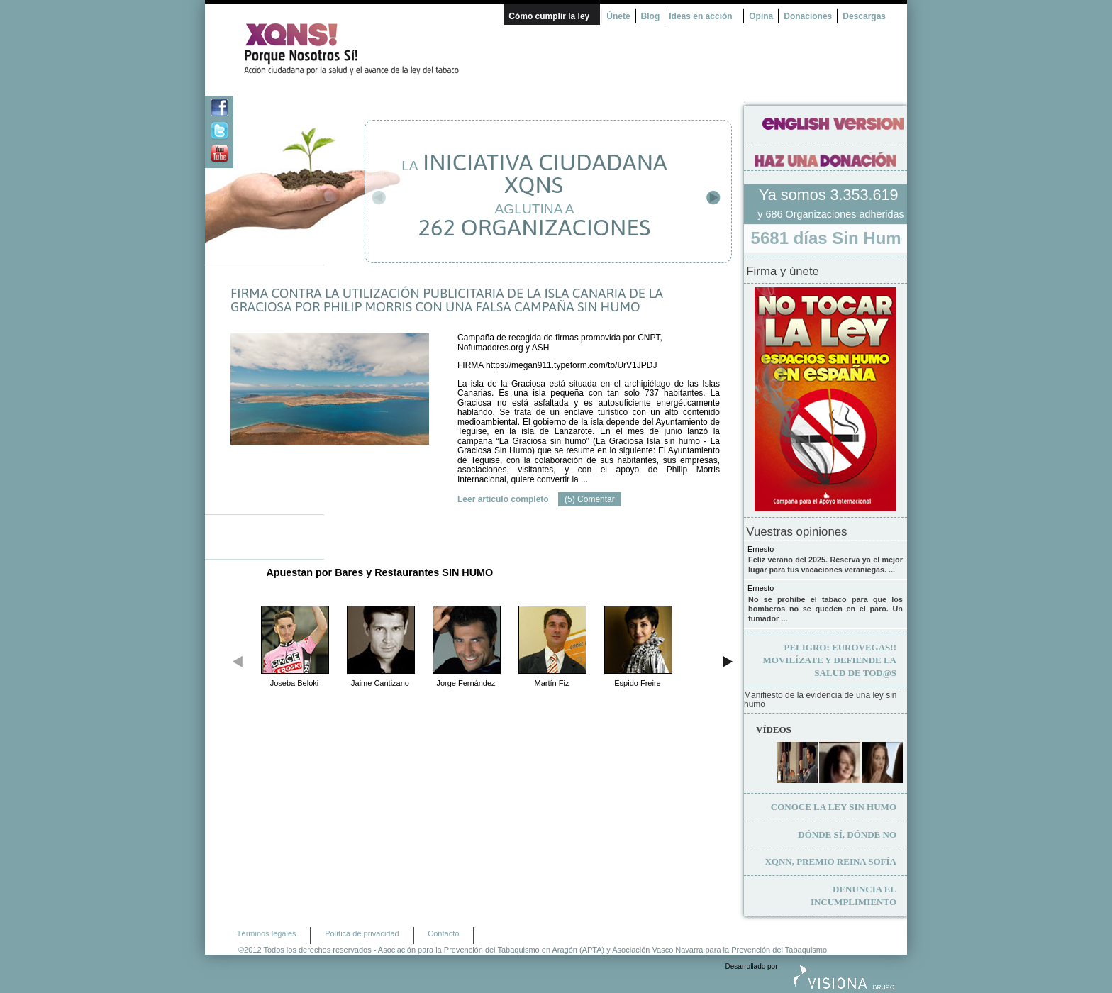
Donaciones (808, 16)
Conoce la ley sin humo (833, 806)
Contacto (443, 933)
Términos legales (266, 933)
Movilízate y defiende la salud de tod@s (829, 660)
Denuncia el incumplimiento (853, 895)
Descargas (864, 16)
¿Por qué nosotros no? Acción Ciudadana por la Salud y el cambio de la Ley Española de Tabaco (357, 49)
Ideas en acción (700, 16)
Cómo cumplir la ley (548, 16)
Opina (761, 16)
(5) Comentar (590, 499)
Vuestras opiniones (796, 532)
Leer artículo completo (503, 499)
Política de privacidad (362, 933)
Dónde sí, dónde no (847, 834)
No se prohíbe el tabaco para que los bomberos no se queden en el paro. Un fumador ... (825, 609)
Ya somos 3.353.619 (830, 195)
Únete (618, 16)
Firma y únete (782, 272)
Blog (650, 16)
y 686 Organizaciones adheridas (830, 214)
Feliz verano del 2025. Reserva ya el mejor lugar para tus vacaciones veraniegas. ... (825, 564)
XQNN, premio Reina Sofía (830, 861)
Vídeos (773, 729)
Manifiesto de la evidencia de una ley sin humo (820, 700)
